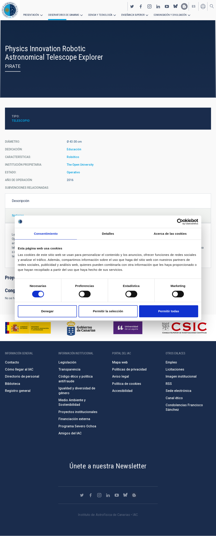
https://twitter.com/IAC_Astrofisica (132, 6)
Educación (74, 149)
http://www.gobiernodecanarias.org (81, 328)
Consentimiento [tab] (46, 233)
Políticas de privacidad (129, 369)
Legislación (67, 362)
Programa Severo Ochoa (77, 426)
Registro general (17, 391)
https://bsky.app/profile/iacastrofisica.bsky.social (175, 6)
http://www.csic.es (184, 328)
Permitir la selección (108, 311)
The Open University (80, 164)
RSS (169, 384)
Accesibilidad (122, 391)
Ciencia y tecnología (100, 14)
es (193, 6)
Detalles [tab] (108, 233)
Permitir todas (168, 311)
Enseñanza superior (132, 14)
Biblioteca (12, 384)
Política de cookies (126, 384)
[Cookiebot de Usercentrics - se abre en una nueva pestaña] (180, 222)
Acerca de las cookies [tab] (170, 233)
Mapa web (120, 362)
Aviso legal (120, 376)
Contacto (12, 362)
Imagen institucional (181, 376)
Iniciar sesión (203, 6)
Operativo (73, 172)
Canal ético (174, 398)
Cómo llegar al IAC (19, 369)
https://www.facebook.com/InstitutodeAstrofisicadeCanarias (140, 6)
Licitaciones (175, 369)
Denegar (47, 311)
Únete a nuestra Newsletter (107, 466)
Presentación (31, 14)
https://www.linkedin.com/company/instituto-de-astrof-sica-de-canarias (158, 6)
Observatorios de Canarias (63, 14)
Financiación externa (74, 419)
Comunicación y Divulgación (170, 14)
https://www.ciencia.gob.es (28, 328)
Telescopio (21, 120)
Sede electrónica (178, 391)
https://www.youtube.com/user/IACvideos (167, 6)
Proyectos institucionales (77, 412)
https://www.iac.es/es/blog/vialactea (184, 6)
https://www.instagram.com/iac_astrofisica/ (149, 6)
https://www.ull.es (128, 328)
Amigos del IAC (70, 433)
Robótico (73, 157)
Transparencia (69, 369)
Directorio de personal (22, 376)
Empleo (171, 362)
